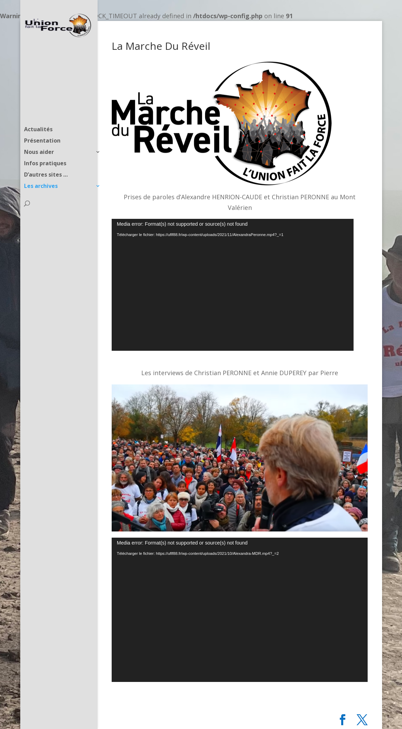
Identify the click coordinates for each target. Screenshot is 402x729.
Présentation (42, 128)
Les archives (41, 173)
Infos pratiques (45, 150)
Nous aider (39, 139)
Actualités (38, 116)
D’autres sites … (46, 162)
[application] (233, 285)
